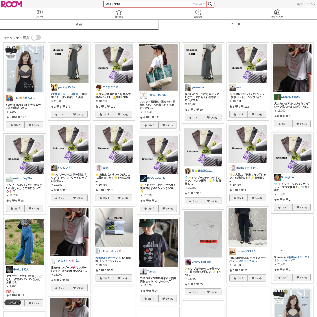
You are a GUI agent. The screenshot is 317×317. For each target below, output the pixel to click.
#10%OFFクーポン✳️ (109, 257)
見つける (118, 13)
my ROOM (277, 13)
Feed (39, 13)
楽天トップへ (306, 4)
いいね (35, 125)
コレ (17, 125)
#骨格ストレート (61, 94)
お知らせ (198, 13)
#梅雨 (75, 94)
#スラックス (246, 261)
